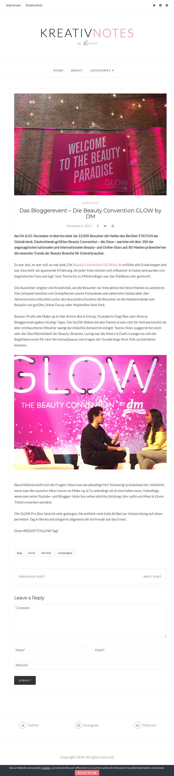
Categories (102, 70)
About (77, 70)
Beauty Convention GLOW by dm (97, 265)
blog (19, 552)
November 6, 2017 (79, 226)
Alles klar (87, 772)
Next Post (153, 576)
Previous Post (32, 576)
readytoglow (65, 552)
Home (59, 70)
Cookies (46, 767)
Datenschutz (34, 5)
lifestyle (90, 203)
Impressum (13, 5)
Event (31, 552)
